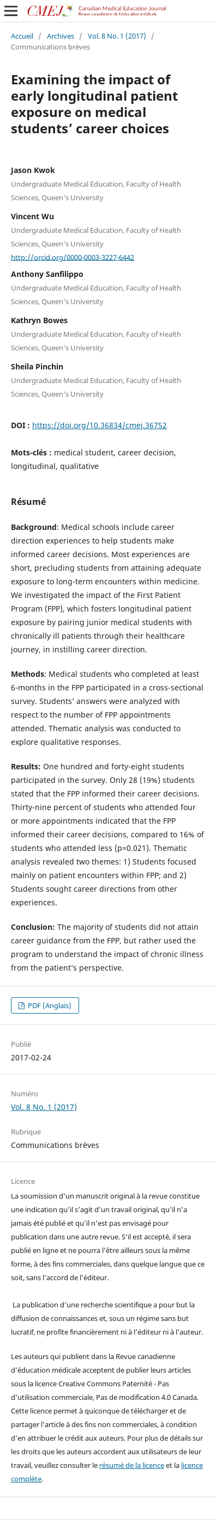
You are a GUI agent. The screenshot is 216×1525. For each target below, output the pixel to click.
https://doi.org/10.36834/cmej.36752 (99, 425)
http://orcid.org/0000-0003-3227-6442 (72, 257)
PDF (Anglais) (48, 1005)
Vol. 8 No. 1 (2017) (117, 36)
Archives (60, 36)
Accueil (22, 36)
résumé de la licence (131, 1465)
